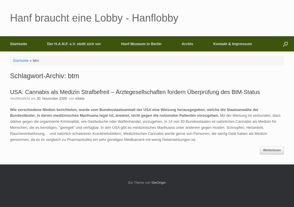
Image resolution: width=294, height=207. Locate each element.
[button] (285, 43)
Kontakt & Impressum (232, 44)
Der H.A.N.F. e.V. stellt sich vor (74, 44)
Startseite (18, 44)
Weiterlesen (272, 150)
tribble (80, 99)
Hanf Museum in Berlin (141, 44)
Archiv (187, 44)
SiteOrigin (158, 182)
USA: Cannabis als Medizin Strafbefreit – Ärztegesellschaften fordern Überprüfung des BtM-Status (135, 92)
